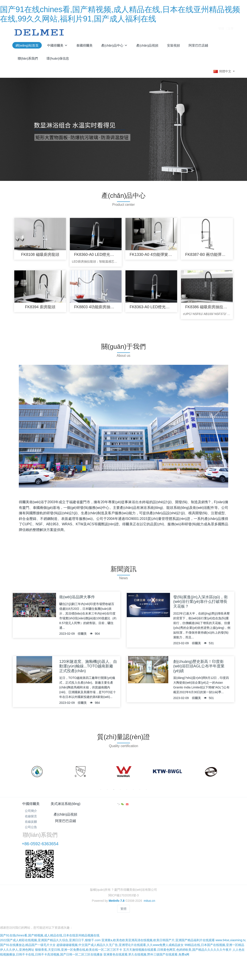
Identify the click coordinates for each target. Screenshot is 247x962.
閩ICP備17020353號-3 (123, 869)
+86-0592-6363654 (188, 818)
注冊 (231, 32)
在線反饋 (31, 824)
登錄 (221, 32)
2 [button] (107, 792)
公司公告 (31, 829)
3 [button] (114, 792)
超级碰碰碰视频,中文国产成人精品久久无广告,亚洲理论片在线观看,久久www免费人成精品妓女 (120, 912)
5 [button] (127, 792)
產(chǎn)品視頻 (105, 806)
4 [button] (120, 792)
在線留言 (31, 818)
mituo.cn (149, 874)
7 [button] (140, 792)
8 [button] (146, 792)
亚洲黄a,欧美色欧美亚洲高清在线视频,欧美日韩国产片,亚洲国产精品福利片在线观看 (158, 908)
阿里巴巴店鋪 (142, 806)
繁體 (123, 882)
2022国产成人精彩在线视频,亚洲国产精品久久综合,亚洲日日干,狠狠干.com (50, 908)
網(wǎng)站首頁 (27, 45)
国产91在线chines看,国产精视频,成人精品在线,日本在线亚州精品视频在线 (49, 903)
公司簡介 (31, 813)
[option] (37, 774)
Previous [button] (17, 774)
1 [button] (101, 792)
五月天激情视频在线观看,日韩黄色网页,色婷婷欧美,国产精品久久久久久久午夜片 (177, 917)
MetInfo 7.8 (116, 874)
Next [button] (230, 774)
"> (223, 806)
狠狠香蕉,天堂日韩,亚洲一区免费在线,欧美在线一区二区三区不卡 (78, 917)
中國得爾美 (31, 806)
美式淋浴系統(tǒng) (68, 806)
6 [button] (133, 792)
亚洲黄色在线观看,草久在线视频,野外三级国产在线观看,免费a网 (146, 922)
